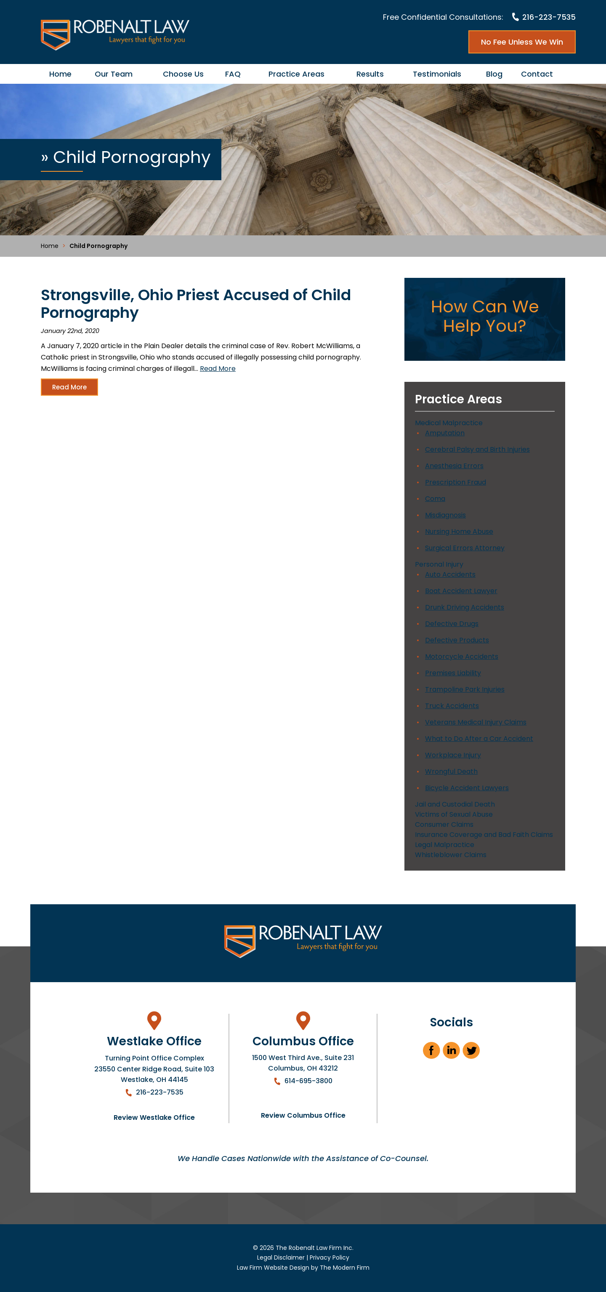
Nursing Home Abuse (459, 531)
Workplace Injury (453, 755)
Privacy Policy (329, 1257)
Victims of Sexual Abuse (454, 814)
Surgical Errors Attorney (465, 548)
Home (60, 74)
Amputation (445, 433)
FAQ (233, 74)
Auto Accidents (450, 574)
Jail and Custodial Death (455, 804)
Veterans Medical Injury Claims (475, 722)
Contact (537, 74)
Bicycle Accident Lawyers (467, 788)
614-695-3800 (308, 1081)
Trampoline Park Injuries (465, 689)
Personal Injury (439, 564)
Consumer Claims (444, 824)
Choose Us (183, 74)
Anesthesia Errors (454, 466)
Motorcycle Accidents (461, 656)
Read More (218, 368)
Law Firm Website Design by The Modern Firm (303, 1267)
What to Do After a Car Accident (479, 738)
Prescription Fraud (455, 482)
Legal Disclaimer (281, 1257)
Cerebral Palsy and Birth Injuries (477, 449)
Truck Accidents (452, 706)
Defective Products (457, 640)
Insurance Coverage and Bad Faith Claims (484, 834)
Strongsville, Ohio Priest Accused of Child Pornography (196, 303)
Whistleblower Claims (450, 855)
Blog (494, 74)
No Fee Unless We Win (522, 42)
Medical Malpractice (449, 423)
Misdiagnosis (445, 515)
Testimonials (437, 74)
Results (370, 74)
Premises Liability (453, 673)
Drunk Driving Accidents (464, 607)
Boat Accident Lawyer (461, 591)
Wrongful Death (451, 771)
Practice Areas (296, 74)
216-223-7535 (549, 17)
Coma (435, 498)
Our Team (114, 74)
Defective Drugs (451, 624)
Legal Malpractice (444, 845)
